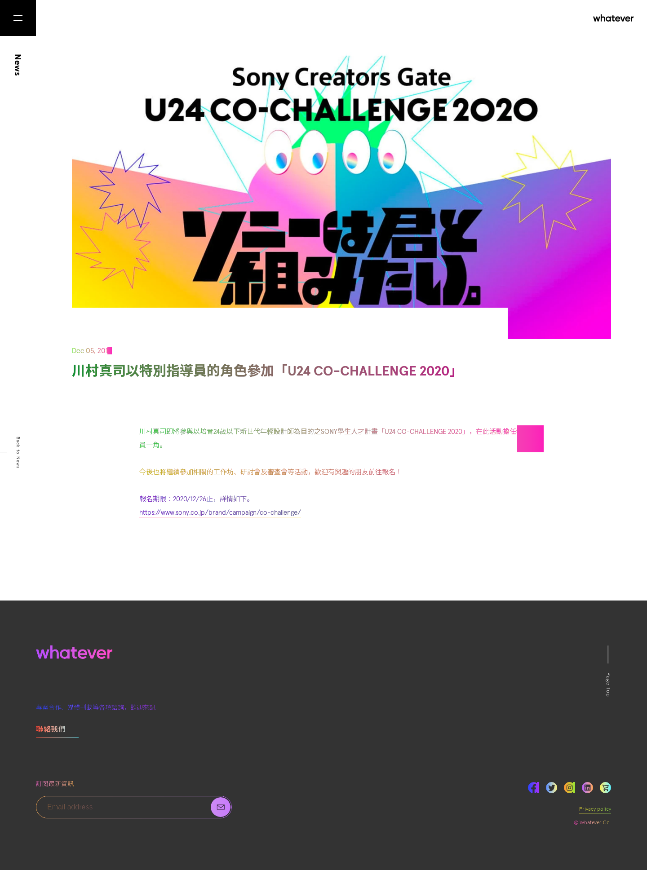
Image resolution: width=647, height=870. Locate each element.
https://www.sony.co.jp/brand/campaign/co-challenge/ (220, 512)
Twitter (551, 787)
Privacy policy (595, 809)
